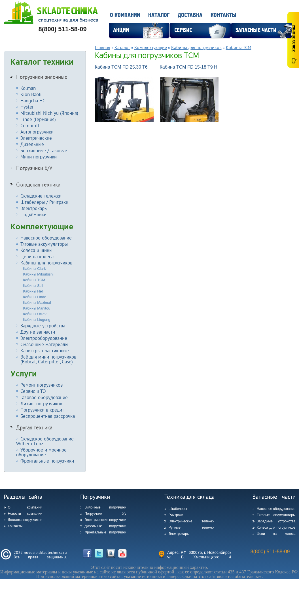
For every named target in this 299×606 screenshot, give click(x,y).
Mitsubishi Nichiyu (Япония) (49, 113)
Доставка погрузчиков (25, 520)
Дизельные (32, 144)
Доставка (190, 15)
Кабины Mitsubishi (38, 274)
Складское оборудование (45, 441)
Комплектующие (41, 227)
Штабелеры (178, 509)
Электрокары (34, 208)
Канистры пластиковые (44, 350)
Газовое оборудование (44, 397)
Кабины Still (33, 285)
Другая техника (34, 427)
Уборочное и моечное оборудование (41, 452)
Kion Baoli (31, 94)
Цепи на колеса (37, 256)
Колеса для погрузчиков (276, 527)
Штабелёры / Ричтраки (44, 202)
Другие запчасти (37, 332)
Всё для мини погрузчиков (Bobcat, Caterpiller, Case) (46, 359)
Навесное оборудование (46, 238)
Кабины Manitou (36, 308)
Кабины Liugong (36, 319)
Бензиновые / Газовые (43, 150)
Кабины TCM (34, 280)
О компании (125, 15)
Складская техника (38, 184)
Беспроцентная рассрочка (47, 416)
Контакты (223, 15)
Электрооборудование (43, 338)
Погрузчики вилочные (41, 76)
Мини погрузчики (38, 157)
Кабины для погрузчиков (46, 263)
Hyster (27, 107)
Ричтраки (176, 515)
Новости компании (25, 514)
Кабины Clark (34, 268)
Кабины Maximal (37, 302)
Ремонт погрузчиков (41, 385)
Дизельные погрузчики (105, 526)
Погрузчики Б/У (34, 168)
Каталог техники (42, 62)
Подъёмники (33, 214)
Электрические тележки (192, 521)
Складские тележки (41, 196)
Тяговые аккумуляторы (44, 244)
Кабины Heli (33, 291)
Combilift (29, 125)
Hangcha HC (32, 100)
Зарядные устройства (42, 326)
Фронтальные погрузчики (47, 461)
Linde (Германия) (38, 119)
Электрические (36, 138)
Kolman (28, 88)
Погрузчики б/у (105, 514)
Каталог (158, 15)
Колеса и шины (36, 250)
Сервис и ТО (33, 391)
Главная (102, 47)
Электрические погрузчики (105, 520)
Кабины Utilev (34, 314)
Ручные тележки (192, 527)
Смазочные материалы (44, 344)
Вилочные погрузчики (105, 507)
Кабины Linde (34, 297)
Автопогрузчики (37, 132)
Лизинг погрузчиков (41, 403)
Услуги (23, 374)
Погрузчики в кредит (42, 410)
